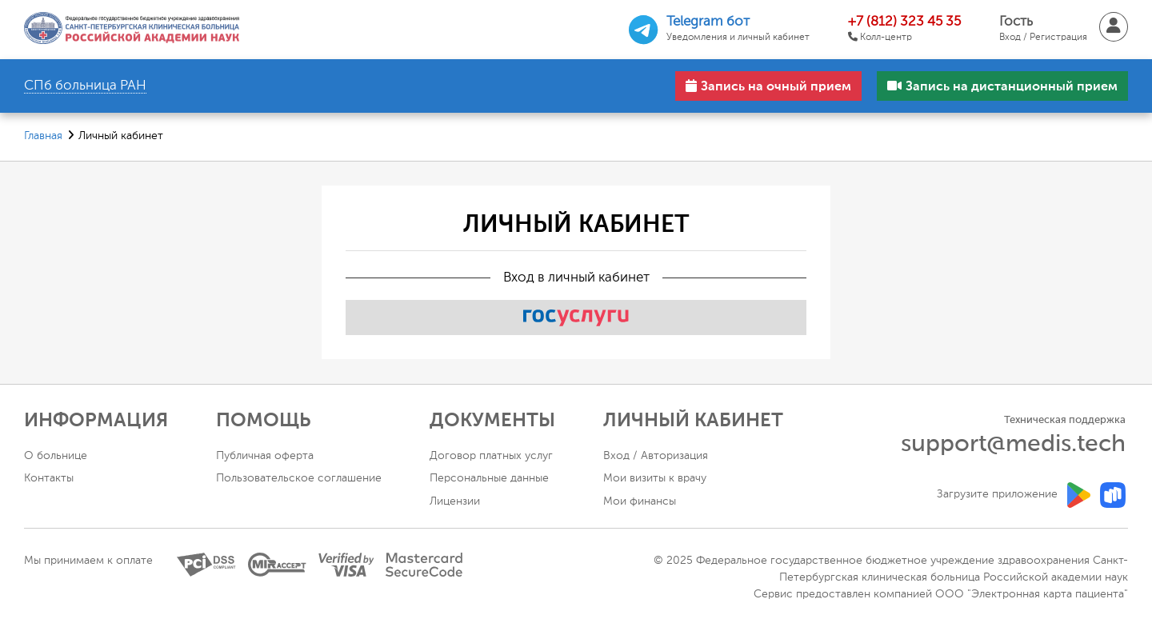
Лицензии (455, 501)
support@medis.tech (1013, 445)
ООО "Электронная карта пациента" (1031, 594)
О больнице (55, 455)
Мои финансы (639, 501)
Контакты (49, 478)
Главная (43, 136)
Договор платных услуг (491, 455)
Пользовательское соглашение (299, 478)
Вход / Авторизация (655, 455)
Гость (1043, 30)
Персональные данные (489, 478)
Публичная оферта (265, 455)
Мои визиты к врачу (654, 478)
